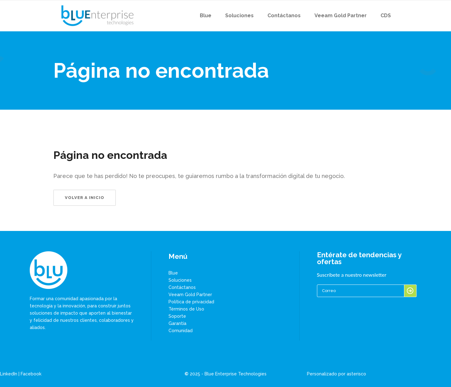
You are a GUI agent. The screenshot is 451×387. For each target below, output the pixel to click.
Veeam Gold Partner (190, 294)
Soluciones (180, 280)
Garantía (177, 323)
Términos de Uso (186, 308)
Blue (173, 272)
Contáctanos (182, 287)
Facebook (31, 373)
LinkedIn (8, 373)
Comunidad (180, 330)
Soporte (177, 316)
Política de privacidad (191, 301)
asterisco (356, 373)
